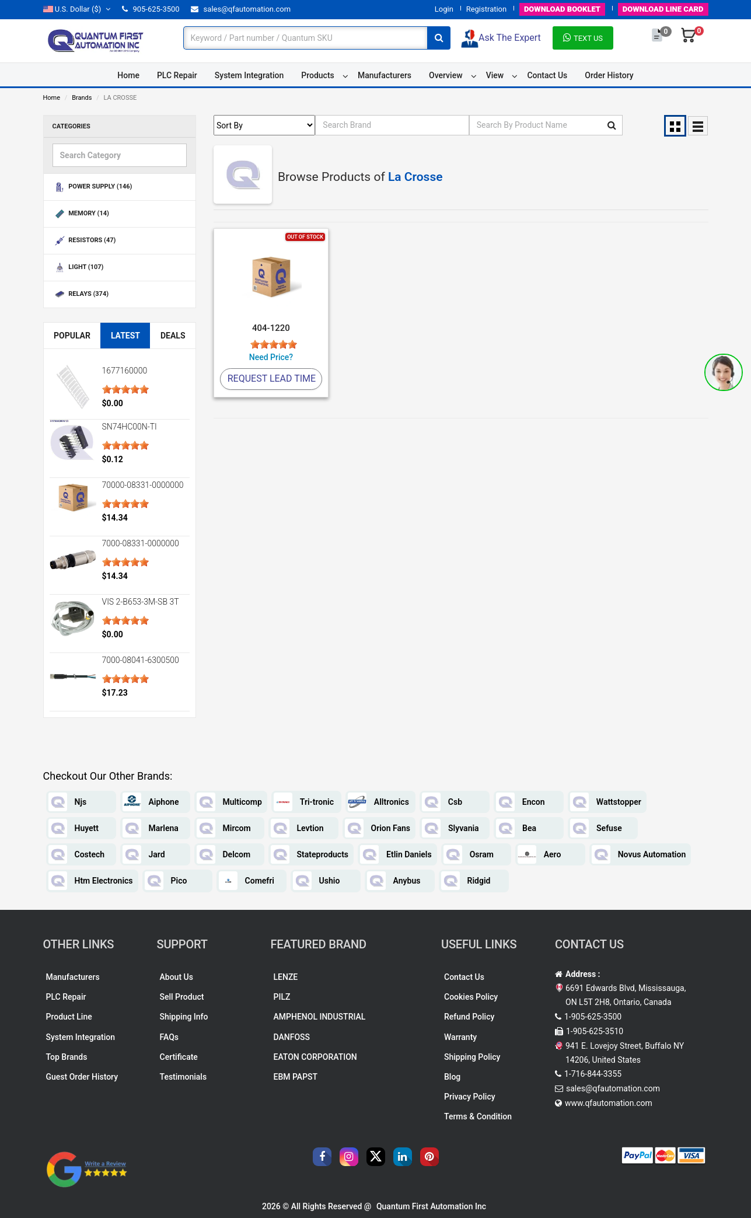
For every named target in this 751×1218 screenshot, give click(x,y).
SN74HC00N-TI (129, 426)
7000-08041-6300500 (140, 660)
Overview (445, 75)
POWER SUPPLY (92, 187)
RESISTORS (84, 240)
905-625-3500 (150, 9)
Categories (71, 126)
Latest (125, 335)
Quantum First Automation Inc (431, 1206)
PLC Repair (177, 75)
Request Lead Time (272, 378)
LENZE (286, 977)
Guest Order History (82, 1076)
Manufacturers (384, 75)
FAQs (169, 1037)
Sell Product (182, 996)
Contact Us (547, 75)
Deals (173, 335)
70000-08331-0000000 (143, 485)
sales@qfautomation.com (241, 9)
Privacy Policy (469, 1096)
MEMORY (81, 214)
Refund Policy (469, 1016)
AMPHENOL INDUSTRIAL (320, 1016)
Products (317, 75)
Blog (452, 1076)
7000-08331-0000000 (140, 543)
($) (77, 9)
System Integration (249, 75)
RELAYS (81, 294)
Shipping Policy (472, 1057)
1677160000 (125, 370)
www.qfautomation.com (608, 1103)
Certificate (179, 1057)
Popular (72, 335)
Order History (609, 75)
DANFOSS (292, 1037)
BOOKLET (562, 9)
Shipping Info (184, 1016)
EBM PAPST (296, 1076)
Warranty (460, 1037)
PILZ (282, 996)
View (495, 75)
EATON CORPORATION (315, 1057)
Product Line (69, 1016)
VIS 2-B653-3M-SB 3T (140, 601)
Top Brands (67, 1057)
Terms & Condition (478, 1116)
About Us (176, 977)
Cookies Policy (471, 996)
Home (128, 75)
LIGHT (78, 267)
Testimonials (183, 1076)
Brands (82, 98)
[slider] (125, 389)
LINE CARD (663, 9)
